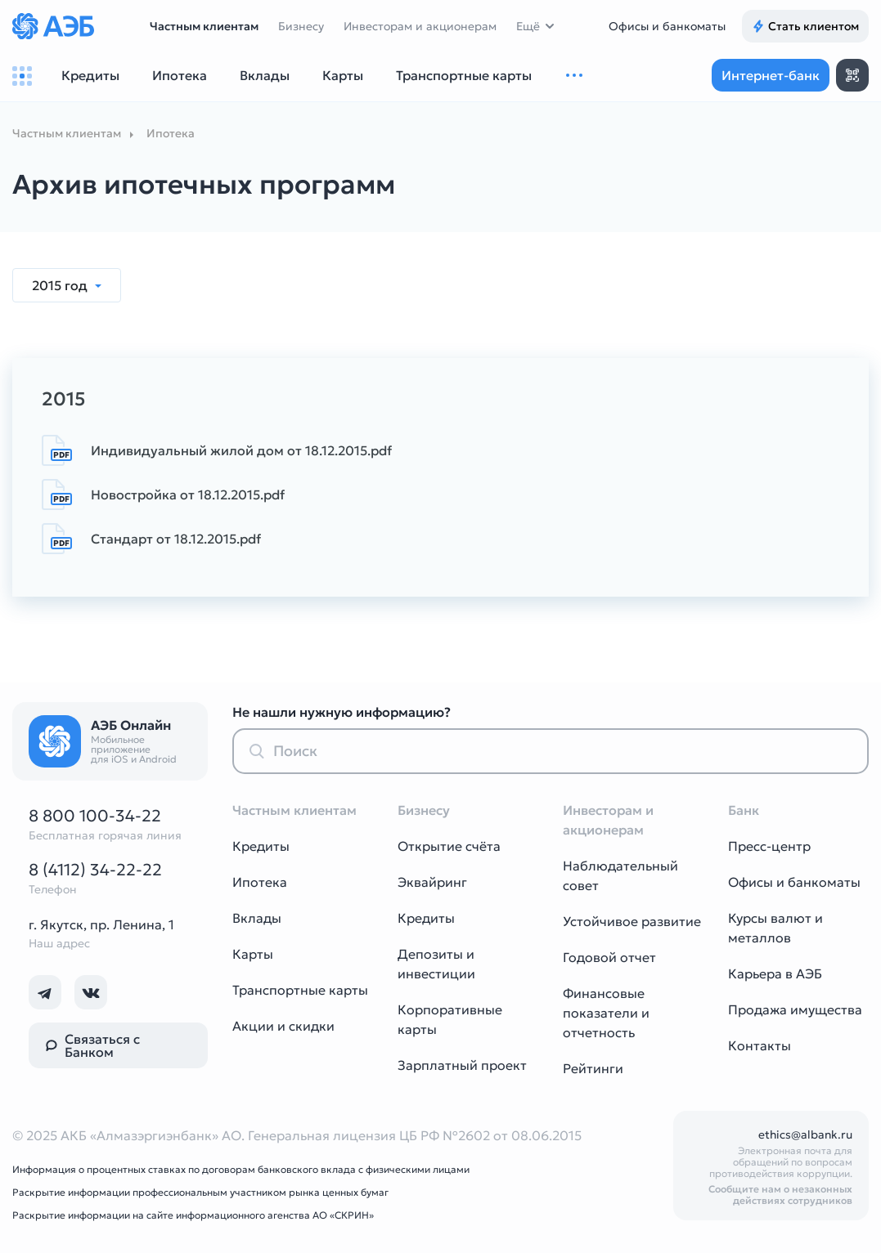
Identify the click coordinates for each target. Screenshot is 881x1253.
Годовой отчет (609, 957)
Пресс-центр (769, 846)
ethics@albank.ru (805, 1134)
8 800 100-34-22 (95, 815)
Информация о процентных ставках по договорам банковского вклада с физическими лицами (241, 1169)
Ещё (528, 26)
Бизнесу (301, 26)
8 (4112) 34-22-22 (95, 869)
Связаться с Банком (92, 1045)
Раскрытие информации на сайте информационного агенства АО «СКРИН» (193, 1215)
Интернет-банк (770, 75)
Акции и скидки (283, 1026)
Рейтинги (593, 1068)
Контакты (759, 1045)
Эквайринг (432, 882)
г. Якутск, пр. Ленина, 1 (101, 924)
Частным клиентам (204, 26)
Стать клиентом (805, 26)
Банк (743, 810)
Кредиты (261, 846)
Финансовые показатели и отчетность (606, 1012)
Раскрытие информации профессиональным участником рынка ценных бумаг (200, 1192)
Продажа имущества (795, 1009)
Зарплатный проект (462, 1065)
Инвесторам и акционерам (420, 26)
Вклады (256, 918)
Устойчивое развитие (632, 921)
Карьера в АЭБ (775, 973)
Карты (252, 954)
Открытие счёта (449, 846)
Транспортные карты (300, 990)
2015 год (61, 285)
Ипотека (259, 882)
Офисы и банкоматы (667, 26)
